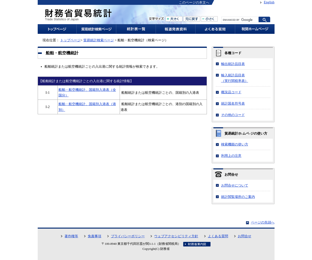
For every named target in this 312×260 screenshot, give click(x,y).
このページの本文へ (194, 2)
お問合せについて (234, 185)
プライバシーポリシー (128, 236)
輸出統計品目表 (233, 64)
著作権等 (71, 236)
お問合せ (244, 236)
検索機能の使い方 (234, 144)
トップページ (70, 40)
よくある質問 (218, 236)
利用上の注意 (231, 156)
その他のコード (233, 115)
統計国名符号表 (233, 103)
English (269, 2)
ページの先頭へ (263, 222)
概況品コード (231, 92)
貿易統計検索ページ (98, 40)
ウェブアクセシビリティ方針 (176, 236)
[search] (239, 20)
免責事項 (94, 236)
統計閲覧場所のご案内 (238, 197)
